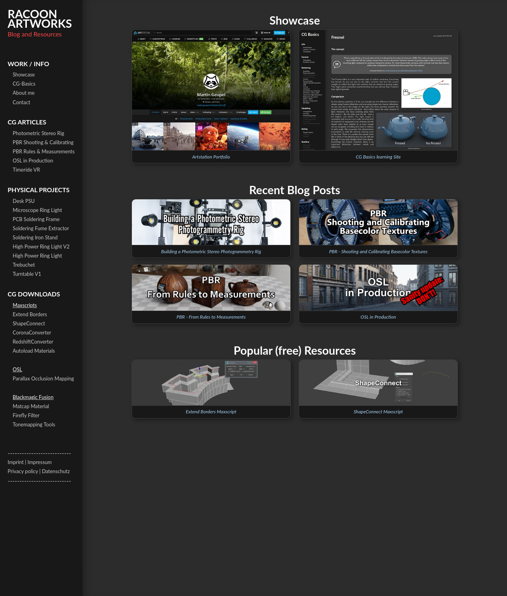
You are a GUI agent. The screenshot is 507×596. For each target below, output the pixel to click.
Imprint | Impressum (29, 462)
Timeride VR (26, 169)
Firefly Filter (26, 415)
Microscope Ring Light (37, 210)
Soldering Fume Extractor (41, 228)
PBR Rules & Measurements (43, 151)
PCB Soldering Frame (36, 219)
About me (23, 93)
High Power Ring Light (37, 255)
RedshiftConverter (33, 341)
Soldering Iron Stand (35, 237)
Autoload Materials (34, 351)
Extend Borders (30, 314)
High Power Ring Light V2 (41, 246)
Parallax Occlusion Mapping (43, 378)
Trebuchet (24, 265)
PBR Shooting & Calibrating (43, 142)
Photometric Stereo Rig (38, 133)
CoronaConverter (32, 332)
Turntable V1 (27, 274)
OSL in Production (33, 160)
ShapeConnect (29, 323)
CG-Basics (24, 83)
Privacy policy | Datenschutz (39, 471)
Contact (21, 102)
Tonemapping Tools (34, 424)
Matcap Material (31, 406)
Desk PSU (24, 201)
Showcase (24, 74)
